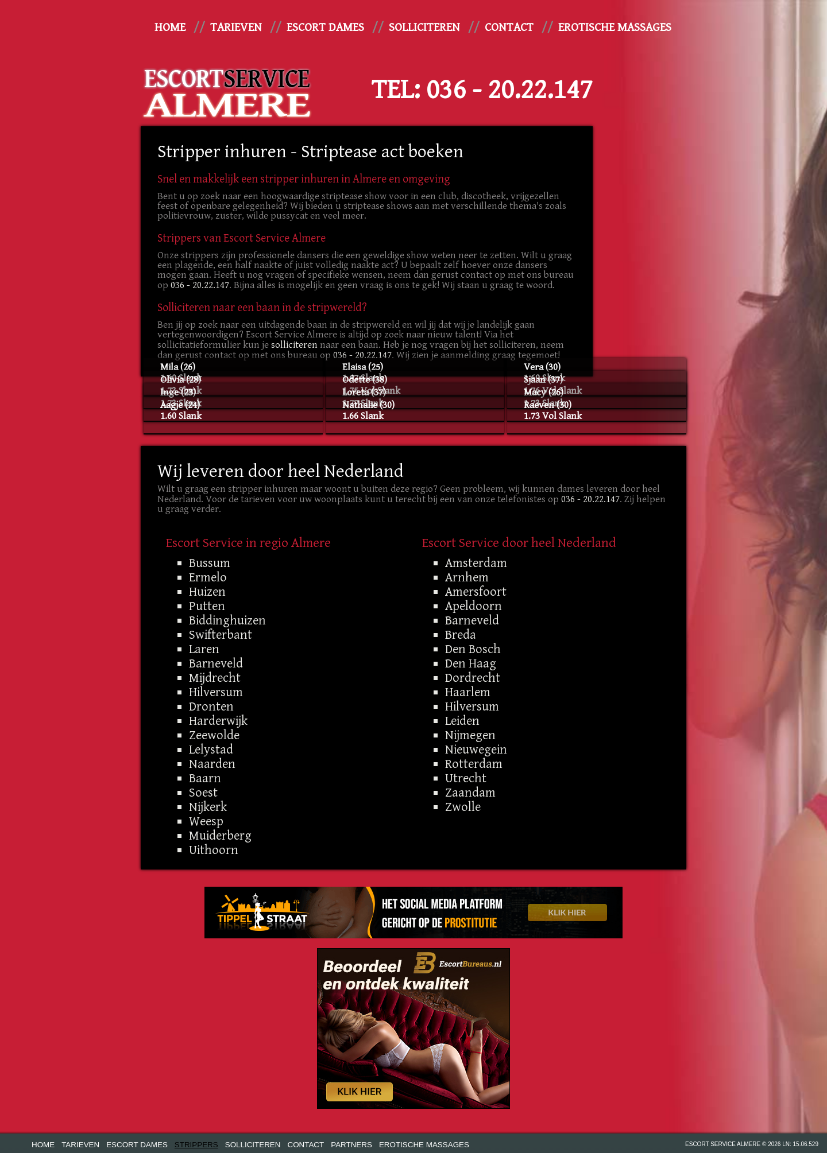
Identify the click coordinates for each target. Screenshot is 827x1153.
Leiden (462, 720)
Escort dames (325, 27)
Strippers (196, 1144)
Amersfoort (476, 591)
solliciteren (294, 345)
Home (170, 27)
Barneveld (216, 663)
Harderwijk (218, 720)
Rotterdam (474, 763)
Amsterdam (476, 563)
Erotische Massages (614, 27)
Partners (351, 1144)
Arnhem (467, 577)
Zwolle (463, 806)
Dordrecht (472, 677)
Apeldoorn (473, 606)
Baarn (205, 778)
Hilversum (216, 692)
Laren (204, 649)
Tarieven (236, 27)
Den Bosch (473, 649)
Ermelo (208, 577)
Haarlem (467, 692)
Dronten (211, 706)
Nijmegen (470, 735)
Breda (460, 634)
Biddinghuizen (227, 620)
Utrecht (465, 778)
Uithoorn (213, 850)
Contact (509, 27)
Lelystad (211, 749)
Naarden (212, 763)
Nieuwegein (476, 749)
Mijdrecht (215, 677)
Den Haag (470, 663)
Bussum (209, 563)
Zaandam (470, 792)
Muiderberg (220, 835)
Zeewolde (214, 735)
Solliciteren (424, 27)
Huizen (207, 591)
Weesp (206, 821)
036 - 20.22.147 (509, 90)
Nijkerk (208, 806)
